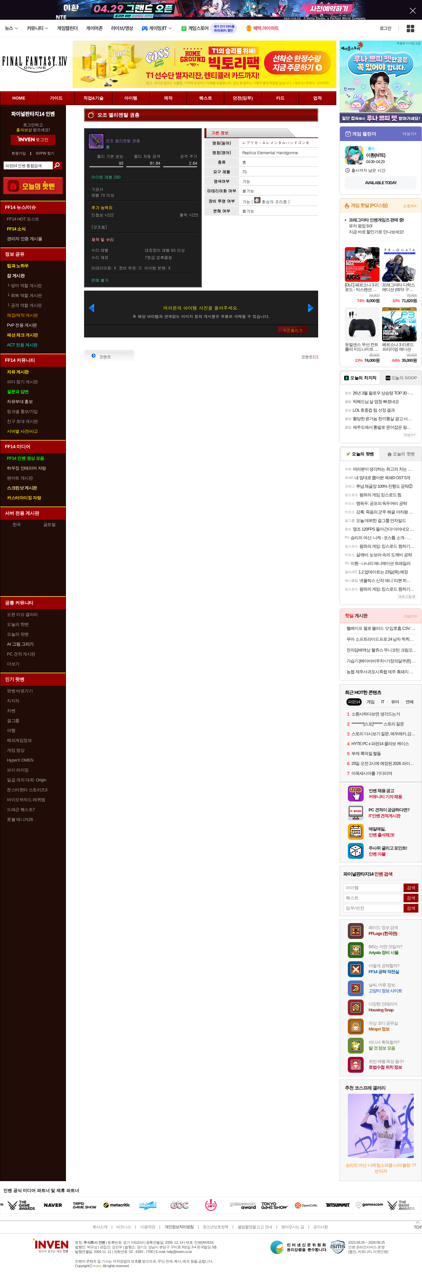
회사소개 (100, 1227)
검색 (57, 165)
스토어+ (410, 206)
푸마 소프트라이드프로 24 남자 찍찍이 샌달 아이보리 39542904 (382, 639)
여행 (11, 730)
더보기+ (410, 134)
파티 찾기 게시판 (22, 382)
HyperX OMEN (20, 760)
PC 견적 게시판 (21, 654)
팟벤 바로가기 (20, 691)
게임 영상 (15, 750)
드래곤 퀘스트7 (21, 809)
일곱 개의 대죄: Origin (26, 780)
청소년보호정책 (215, 1227)
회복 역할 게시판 (24, 295)
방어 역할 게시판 (24, 285)
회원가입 (19, 153)
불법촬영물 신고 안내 (255, 1227)
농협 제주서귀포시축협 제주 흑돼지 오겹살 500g (382, 671)
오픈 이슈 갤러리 (22, 614)
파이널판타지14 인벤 (33, 113)
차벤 (11, 711)
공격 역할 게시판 (24, 305)
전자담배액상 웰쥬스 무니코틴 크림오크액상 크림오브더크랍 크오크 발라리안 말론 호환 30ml (382, 650)
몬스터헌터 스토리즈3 (27, 790)
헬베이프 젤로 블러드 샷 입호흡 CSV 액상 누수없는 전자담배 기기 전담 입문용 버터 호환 (382, 628)
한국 (17, 524)
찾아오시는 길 (292, 1227)
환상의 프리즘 (270, 201)
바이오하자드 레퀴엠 (26, 800)
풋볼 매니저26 (20, 819)
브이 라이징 (18, 770)
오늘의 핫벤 (18, 624)
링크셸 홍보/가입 (22, 411)
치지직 (13, 701)
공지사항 (320, 1227)
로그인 (385, 28)
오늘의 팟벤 (18, 634)
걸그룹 (13, 720)
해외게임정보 (19, 740)
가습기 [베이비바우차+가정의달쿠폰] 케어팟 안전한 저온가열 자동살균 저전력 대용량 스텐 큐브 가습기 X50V (382, 660)
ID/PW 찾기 (45, 153)
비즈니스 (123, 1227)
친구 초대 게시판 (22, 421)
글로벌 (49, 524)
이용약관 (147, 1227)
